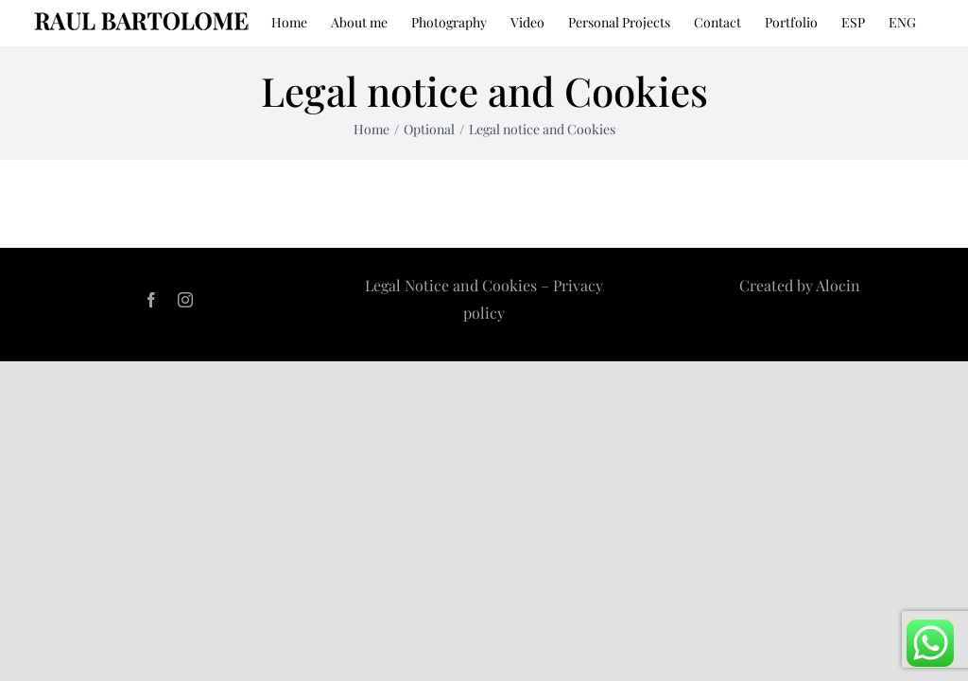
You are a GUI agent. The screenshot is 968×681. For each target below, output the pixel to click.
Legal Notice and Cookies (453, 285)
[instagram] (185, 299)
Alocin (838, 285)
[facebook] (151, 299)
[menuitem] (853, 21)
